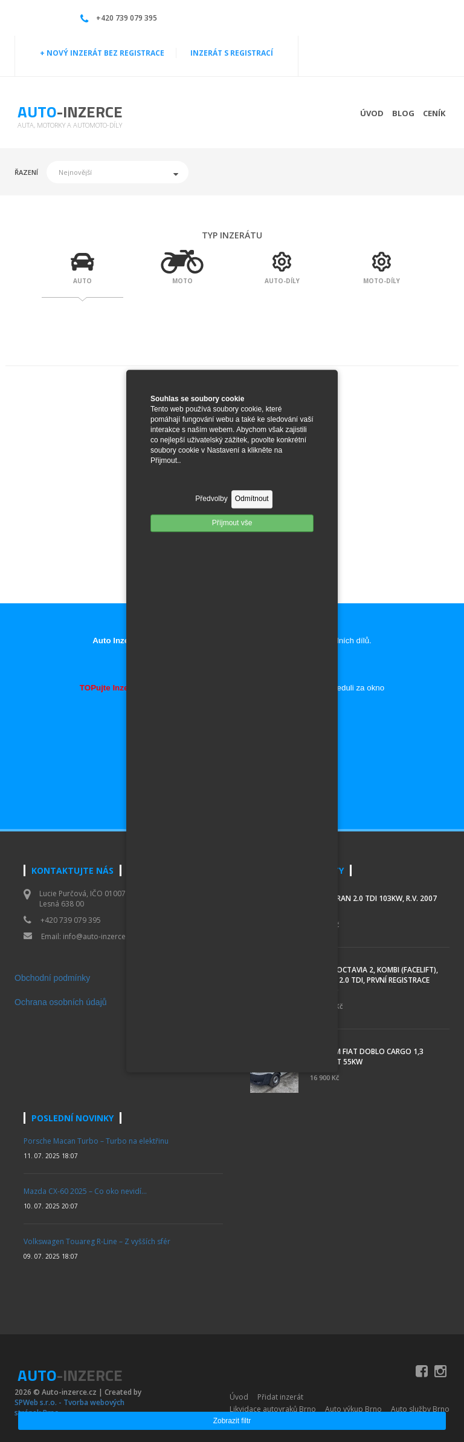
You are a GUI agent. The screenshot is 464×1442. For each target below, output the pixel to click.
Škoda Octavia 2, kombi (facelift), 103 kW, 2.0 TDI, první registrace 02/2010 (374, 980)
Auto (70, 111)
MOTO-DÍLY (381, 281)
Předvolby (211, 499)
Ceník (434, 113)
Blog (403, 113)
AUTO (82, 281)
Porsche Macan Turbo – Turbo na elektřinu (96, 1141)
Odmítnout (252, 499)
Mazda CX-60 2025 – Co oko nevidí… (85, 1191)
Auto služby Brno (420, 1409)
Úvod (372, 113)
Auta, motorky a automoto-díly (70, 124)
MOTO (182, 281)
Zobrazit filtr (232, 1421)
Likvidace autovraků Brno (273, 1409)
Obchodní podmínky (52, 978)
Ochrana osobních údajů (60, 1002)
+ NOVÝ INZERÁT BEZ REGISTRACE (102, 53)
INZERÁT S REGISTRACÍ (231, 53)
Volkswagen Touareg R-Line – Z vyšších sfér (97, 1241)
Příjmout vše (232, 523)
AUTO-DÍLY (282, 281)
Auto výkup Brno (353, 1409)
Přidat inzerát (280, 1397)
